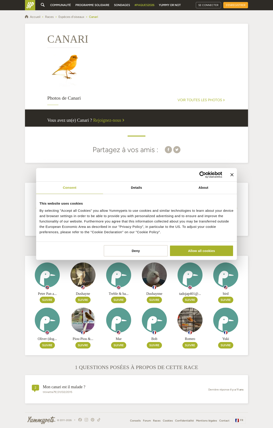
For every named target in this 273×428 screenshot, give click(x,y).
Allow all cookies (201, 251)
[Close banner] (232, 174)
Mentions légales (206, 420)
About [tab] (203, 187)
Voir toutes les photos (202, 100)
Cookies (168, 420)
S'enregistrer (236, 5)
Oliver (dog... (47, 339)
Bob (154, 339)
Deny (136, 251)
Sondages (122, 5)
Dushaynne (154, 294)
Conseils (135, 420)
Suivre (47, 300)
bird (226, 294)
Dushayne (83, 294)
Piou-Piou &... (83, 339)
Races (157, 420)
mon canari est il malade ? (64, 387)
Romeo (190, 339)
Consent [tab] (70, 187)
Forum (147, 420)
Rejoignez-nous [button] (109, 120)
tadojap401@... (190, 294)
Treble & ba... (119, 294)
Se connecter (208, 5)
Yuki (225, 339)
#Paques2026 (144, 5)
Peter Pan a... (47, 294)
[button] (168, 149)
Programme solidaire (92, 5)
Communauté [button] (60, 5)
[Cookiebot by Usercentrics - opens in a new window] (202, 174)
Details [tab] (136, 187)
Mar (119, 339)
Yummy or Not (170, 5)
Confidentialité (184, 420)
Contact (224, 420)
